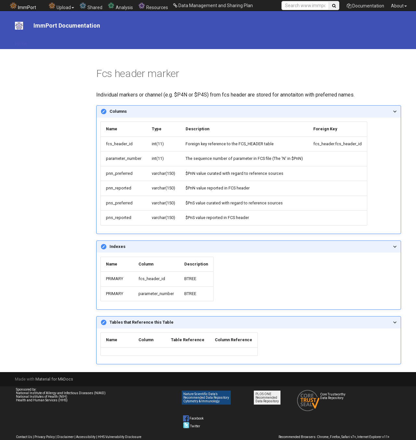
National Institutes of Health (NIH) (41, 396)
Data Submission (199, 41)
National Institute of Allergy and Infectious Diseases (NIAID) (61, 393)
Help (287, 41)
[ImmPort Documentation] (19, 25)
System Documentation (325, 41)
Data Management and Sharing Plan (213, 5)
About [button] (399, 5)
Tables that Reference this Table (142, 322)
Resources (153, 6)
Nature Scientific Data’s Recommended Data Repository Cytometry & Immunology (206, 397)
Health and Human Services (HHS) (42, 400)
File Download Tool (103, 41)
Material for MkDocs (54, 379)
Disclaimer (65, 437)
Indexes (117, 246)
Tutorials (266, 41)
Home (21, 41)
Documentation (365, 5)
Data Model (236, 41)
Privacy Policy (44, 437)
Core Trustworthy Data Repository (332, 396)
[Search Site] (305, 5)
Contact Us (24, 437)
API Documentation (56, 41)
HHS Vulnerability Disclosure (119, 437)
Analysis (120, 6)
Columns (118, 111)
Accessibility (86, 437)
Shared (90, 6)
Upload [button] (61, 6)
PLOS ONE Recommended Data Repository (267, 397)
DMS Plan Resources (152, 41)
